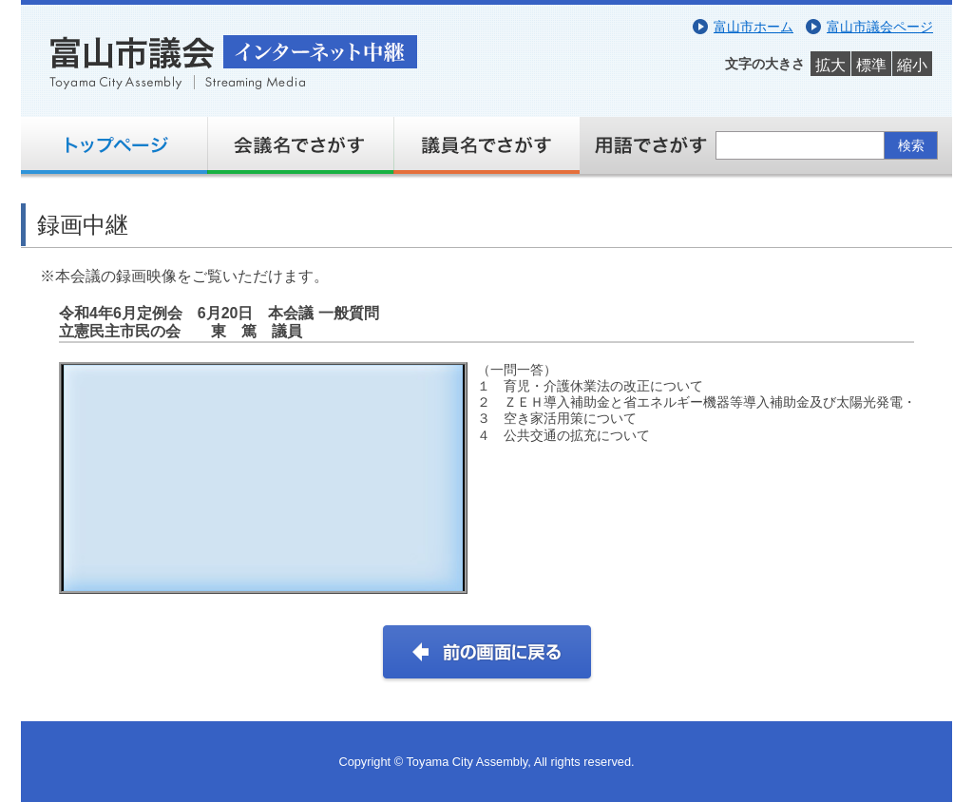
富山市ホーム (753, 26)
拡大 (830, 65)
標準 (871, 65)
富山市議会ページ (880, 26)
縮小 (912, 65)
